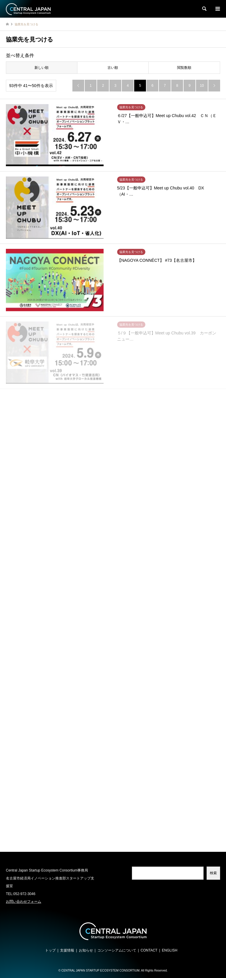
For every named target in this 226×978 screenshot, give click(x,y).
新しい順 (41, 68)
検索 (213, 873)
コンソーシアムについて (116, 950)
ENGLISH (169, 950)
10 (202, 86)
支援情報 (67, 950)
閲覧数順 (184, 68)
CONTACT (149, 950)
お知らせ (86, 950)
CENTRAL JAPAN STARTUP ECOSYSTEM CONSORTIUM (100, 970)
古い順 (112, 68)
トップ (50, 950)
